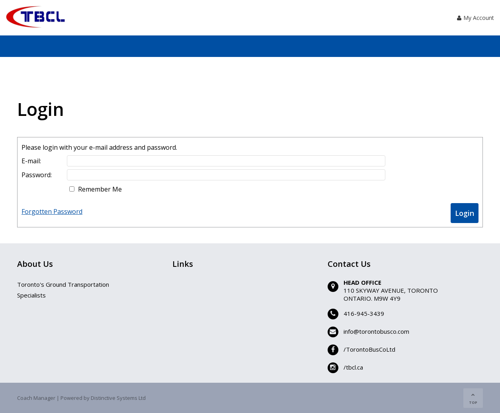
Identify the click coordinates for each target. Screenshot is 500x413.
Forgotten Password (51, 211)
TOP (473, 399)
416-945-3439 (364, 313)
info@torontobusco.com (376, 331)
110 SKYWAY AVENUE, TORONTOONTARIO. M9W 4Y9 (391, 294)
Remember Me (100, 189)
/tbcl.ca (353, 367)
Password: (36, 174)
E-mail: (31, 161)
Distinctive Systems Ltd (118, 397)
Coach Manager (36, 397)
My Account (475, 18)
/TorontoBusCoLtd (369, 349)
